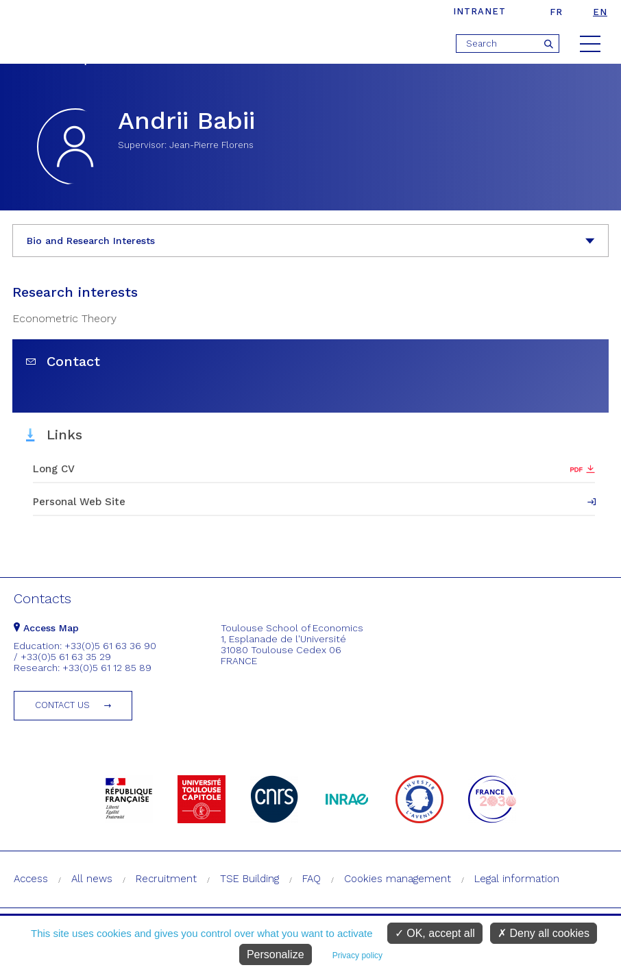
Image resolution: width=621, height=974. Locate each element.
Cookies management (397, 879)
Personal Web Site (79, 502)
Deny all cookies (543, 933)
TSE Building (249, 879)
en (600, 12)
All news (91, 879)
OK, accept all (435, 933)
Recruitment (166, 879)
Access (31, 879)
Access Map (46, 627)
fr (556, 12)
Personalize (275, 954)
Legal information (516, 879)
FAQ (311, 879)
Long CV (54, 469)
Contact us (62, 705)
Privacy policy (357, 955)
